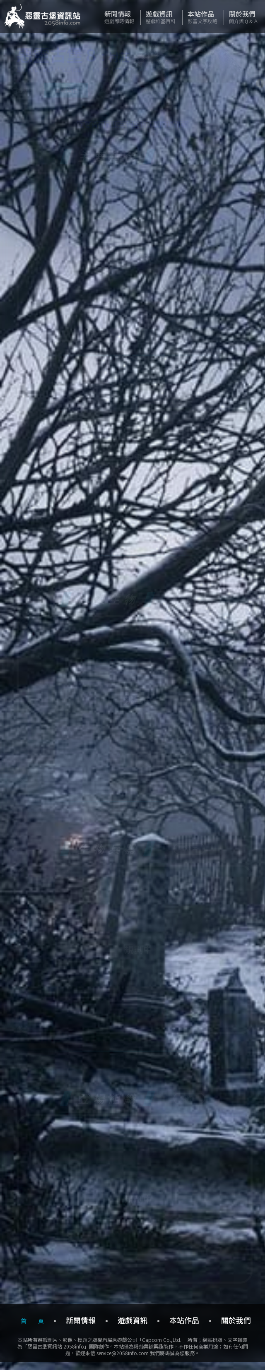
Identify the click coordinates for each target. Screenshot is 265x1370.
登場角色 (66, 90)
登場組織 (199, 128)
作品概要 (22, 90)
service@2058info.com (122, 1359)
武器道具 (110, 90)
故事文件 (154, 90)
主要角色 (65, 128)
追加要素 (198, 90)
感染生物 (110, 128)
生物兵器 (154, 128)
